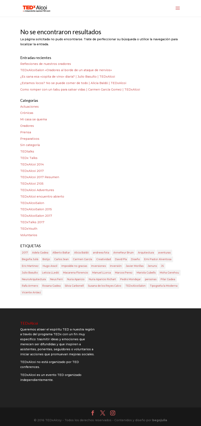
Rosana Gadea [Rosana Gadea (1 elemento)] (51, 285)
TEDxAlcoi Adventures (37, 190)
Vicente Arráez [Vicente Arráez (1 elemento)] (31, 292)
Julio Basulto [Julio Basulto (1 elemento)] (30, 272)
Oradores (27, 126)
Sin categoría (30, 145)
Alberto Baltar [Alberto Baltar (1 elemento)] (61, 252)
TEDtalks (27, 151)
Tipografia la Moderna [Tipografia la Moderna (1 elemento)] (163, 285)
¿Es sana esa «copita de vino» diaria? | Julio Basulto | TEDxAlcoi (67, 76)
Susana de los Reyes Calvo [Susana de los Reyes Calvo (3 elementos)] (104, 285)
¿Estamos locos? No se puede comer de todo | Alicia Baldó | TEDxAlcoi (73, 83)
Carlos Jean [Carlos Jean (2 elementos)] (61, 259)
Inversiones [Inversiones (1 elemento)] (98, 265)
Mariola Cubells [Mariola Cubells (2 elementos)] (146, 272)
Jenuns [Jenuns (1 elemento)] (152, 265)
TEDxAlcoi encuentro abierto (42, 196)
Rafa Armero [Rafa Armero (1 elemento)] (30, 285)
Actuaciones (29, 106)
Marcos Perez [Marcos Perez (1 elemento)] (123, 272)
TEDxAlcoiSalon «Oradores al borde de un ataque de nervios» (66, 70)
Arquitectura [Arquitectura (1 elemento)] (146, 252)
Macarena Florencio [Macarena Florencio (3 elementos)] (75, 272)
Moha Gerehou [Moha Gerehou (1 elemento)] (169, 272)
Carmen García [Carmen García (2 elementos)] (82, 259)
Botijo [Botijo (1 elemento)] (46, 259)
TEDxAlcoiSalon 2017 (36, 216)
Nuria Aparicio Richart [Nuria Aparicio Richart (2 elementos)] (102, 279)
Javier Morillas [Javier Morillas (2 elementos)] (135, 265)
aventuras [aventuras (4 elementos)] (164, 252)
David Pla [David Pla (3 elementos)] (121, 259)
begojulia (159, 420)
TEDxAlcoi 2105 (32, 183)
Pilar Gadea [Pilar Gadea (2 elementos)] (168, 279)
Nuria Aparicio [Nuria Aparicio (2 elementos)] (76, 279)
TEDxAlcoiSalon (32, 203)
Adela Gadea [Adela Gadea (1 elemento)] (40, 252)
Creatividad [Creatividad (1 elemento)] (103, 259)
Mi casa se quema (33, 119)
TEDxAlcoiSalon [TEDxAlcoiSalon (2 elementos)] (135, 285)
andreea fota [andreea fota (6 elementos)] (101, 252)
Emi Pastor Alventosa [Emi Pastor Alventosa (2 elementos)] (157, 259)
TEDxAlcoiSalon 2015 (36, 209)
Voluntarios (28, 235)
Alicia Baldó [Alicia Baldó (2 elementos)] (81, 252)
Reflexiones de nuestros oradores (45, 64)
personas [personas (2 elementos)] (150, 279)
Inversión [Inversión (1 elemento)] (116, 265)
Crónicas (26, 113)
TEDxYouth (28, 229)
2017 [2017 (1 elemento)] (25, 252)
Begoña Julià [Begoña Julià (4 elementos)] (30, 259)
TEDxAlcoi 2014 (32, 164)
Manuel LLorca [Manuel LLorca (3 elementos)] (101, 272)
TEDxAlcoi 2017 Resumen (39, 177)
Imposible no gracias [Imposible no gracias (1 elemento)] (74, 265)
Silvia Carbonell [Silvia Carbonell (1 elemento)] (74, 285)
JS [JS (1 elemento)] (162, 265)
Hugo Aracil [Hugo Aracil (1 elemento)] (50, 265)
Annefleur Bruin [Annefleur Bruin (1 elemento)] (123, 252)
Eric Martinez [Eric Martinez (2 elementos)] (30, 265)
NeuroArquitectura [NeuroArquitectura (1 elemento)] (34, 279)
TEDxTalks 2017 (32, 222)
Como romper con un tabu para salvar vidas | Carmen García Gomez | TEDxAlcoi (80, 89)
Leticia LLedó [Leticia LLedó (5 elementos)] (50, 272)
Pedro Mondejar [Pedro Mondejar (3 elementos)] (130, 279)
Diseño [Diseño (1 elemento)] (135, 259)
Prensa (25, 132)
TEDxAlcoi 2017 (32, 171)
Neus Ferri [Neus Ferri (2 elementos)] (56, 279)
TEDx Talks (28, 158)
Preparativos (29, 139)
